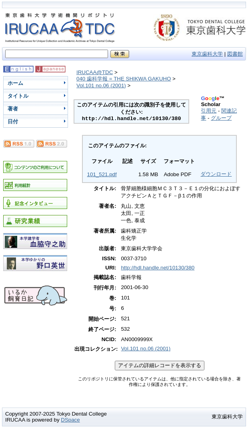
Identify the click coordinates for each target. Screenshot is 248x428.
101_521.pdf (102, 174)
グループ (221, 118)
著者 (13, 109)
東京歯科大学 (207, 54)
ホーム (15, 83)
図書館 (235, 54)
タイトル (18, 96)
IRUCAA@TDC (94, 72)
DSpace (70, 420)
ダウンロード (216, 174)
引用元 (208, 111)
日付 (13, 122)
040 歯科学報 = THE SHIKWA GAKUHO (123, 79)
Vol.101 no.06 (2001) (101, 85)
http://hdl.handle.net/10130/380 (157, 268)
